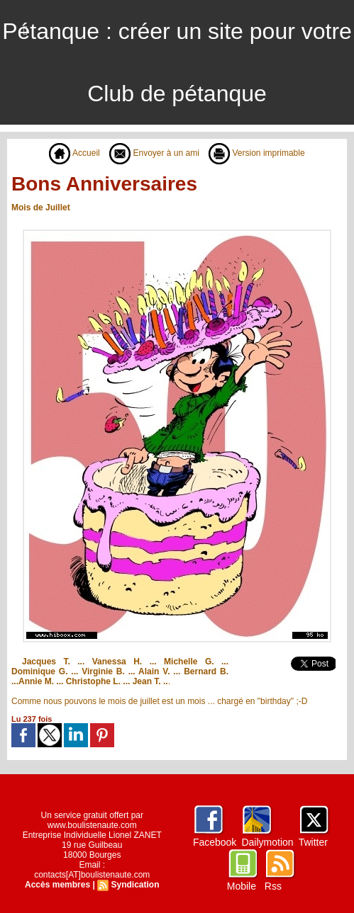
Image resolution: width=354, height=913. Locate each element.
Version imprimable (256, 153)
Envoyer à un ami (154, 153)
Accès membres (57, 885)
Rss (273, 886)
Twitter (313, 842)
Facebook (214, 842)
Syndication (135, 885)
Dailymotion (267, 842)
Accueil (74, 153)
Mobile (241, 886)
